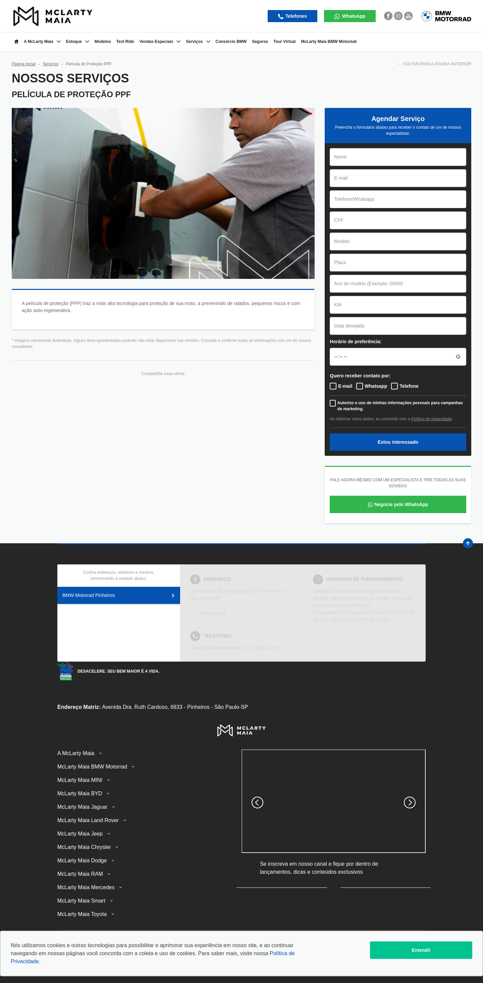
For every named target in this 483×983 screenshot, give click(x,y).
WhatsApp (353, 16)
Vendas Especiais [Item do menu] (160, 41)
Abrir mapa (211, 613)
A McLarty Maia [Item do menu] (42, 41)
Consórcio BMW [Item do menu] (231, 41)
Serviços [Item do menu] (198, 41)
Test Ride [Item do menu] (125, 41)
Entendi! (421, 950)
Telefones (295, 16)
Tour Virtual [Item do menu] (284, 41)
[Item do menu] (16, 41)
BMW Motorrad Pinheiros (118, 595)
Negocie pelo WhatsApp (401, 504)
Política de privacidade (431, 419)
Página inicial (24, 64)
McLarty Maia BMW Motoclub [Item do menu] (329, 41)
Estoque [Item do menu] (77, 41)
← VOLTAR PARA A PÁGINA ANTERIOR (434, 64)
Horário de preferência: (355, 341)
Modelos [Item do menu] (103, 41)
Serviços (50, 64)
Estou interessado (398, 442)
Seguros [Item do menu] (260, 41)
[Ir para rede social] (388, 16)
